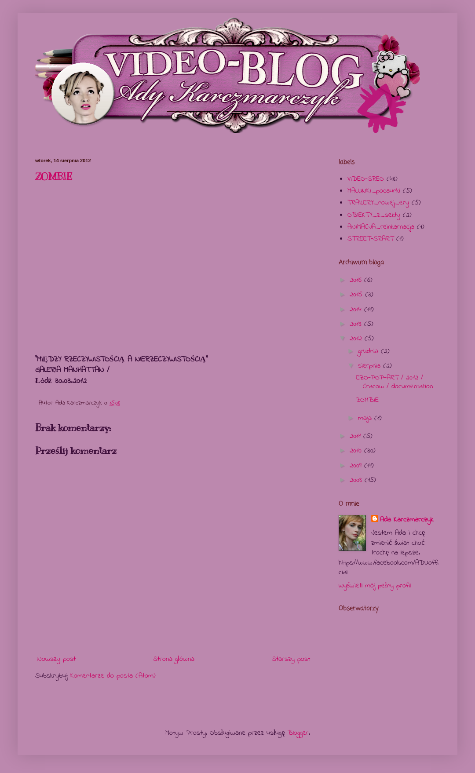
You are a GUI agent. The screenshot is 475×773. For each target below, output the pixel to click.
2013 (357, 324)
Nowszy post (56, 659)
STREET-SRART (370, 238)
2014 (357, 309)
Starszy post (291, 659)
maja (366, 418)
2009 (357, 465)
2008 (357, 480)
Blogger (298, 733)
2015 (357, 294)
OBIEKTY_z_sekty (373, 215)
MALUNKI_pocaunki (373, 191)
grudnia (369, 351)
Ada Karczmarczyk (406, 520)
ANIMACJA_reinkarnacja (380, 227)
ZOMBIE (53, 176)
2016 (357, 280)
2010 (357, 450)
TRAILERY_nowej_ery (378, 202)
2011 (356, 436)
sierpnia (370, 366)
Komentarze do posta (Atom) (113, 676)
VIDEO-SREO (365, 179)
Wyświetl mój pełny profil (375, 585)
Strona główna (173, 659)
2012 (357, 338)
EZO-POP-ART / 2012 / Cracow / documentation (394, 381)
